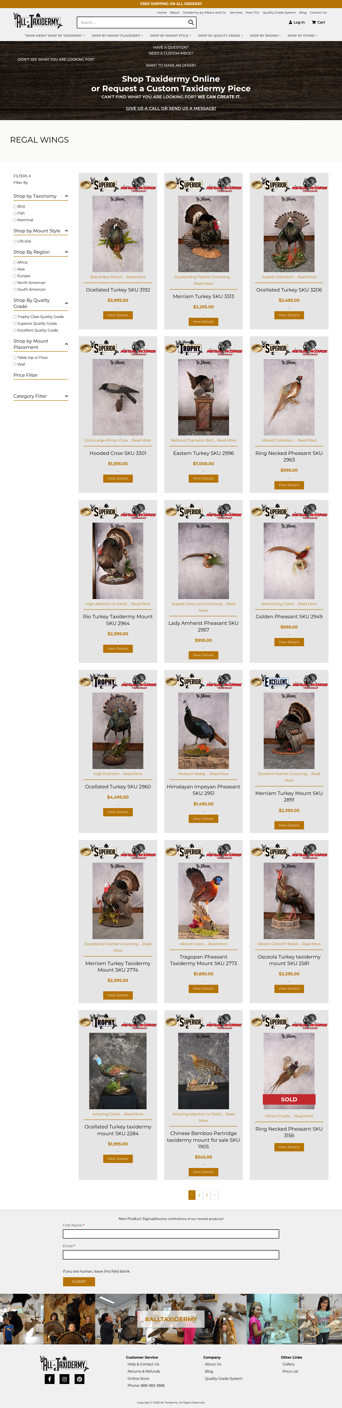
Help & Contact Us (143, 1364)
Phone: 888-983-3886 (146, 1386)
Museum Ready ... (194, 774)
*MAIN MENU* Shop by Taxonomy (53, 35)
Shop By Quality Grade (41, 303)
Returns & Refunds (144, 1371)
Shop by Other (301, 35)
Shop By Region (41, 252)
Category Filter (41, 396)
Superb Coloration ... (280, 277)
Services (236, 12)
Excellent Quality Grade (37, 330)
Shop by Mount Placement (116, 35)
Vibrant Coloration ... (280, 440)
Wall (21, 364)
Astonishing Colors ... (280, 604)
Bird (21, 206)
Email (69, 1246)
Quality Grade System (279, 12)
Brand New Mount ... (108, 277)
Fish (21, 213)
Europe (23, 276)
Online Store (138, 1379)
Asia (21, 269)
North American (31, 283)
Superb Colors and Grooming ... (199, 604)
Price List (290, 1371)
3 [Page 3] (207, 1195)
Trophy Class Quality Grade (40, 317)
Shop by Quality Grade (219, 35)
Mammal (25, 220)
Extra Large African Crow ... (108, 440)
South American (31, 289)
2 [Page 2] (199, 1195)
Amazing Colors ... (108, 1114)
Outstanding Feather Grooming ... (203, 277)
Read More (136, 277)
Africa (22, 262)
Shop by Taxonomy (41, 196)
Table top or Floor (32, 358)
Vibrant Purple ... (279, 1116)
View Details (118, 315)
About (175, 12)
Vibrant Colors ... (194, 944)
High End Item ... (108, 774)
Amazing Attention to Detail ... (199, 1114)
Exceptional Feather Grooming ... (113, 944)
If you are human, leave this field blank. (96, 1271)
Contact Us (318, 12)
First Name (74, 1225)
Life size (24, 241)
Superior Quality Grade (37, 323)
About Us (213, 1364)
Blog (302, 12)
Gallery (289, 1364)
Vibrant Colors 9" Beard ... (280, 944)
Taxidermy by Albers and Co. (204, 12)
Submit (79, 1282)
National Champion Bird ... (194, 440)
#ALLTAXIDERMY (171, 1319)
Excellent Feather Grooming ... (284, 774)
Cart (318, 22)
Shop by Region (264, 35)
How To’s (252, 12)
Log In (297, 22)
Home (162, 12)
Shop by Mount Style (169, 35)
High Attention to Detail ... (109, 604)
